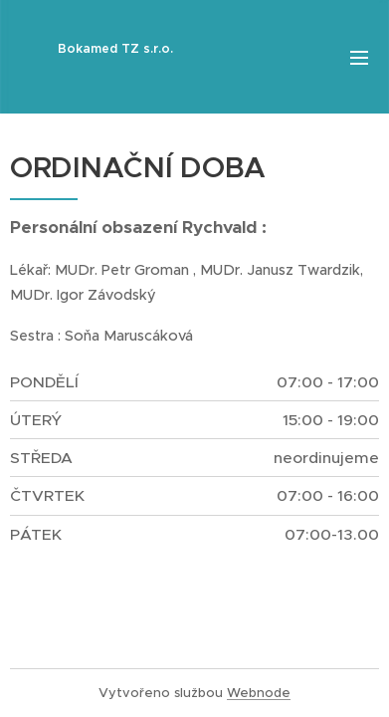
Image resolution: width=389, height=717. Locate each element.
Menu (359, 58)
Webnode (259, 692)
